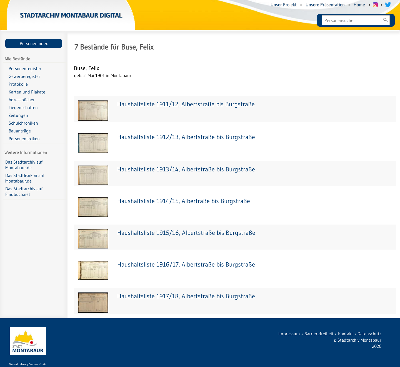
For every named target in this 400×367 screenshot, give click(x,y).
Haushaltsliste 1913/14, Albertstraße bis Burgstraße (186, 169)
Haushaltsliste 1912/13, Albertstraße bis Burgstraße (186, 137)
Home (359, 4)
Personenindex (34, 43)
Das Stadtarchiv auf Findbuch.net (23, 191)
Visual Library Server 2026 (27, 364)
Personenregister (25, 68)
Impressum (289, 333)
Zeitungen (18, 115)
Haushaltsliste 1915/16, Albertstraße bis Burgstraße (186, 233)
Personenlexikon (24, 138)
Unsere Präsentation (325, 4)
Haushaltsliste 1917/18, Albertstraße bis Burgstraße (186, 296)
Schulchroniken (23, 123)
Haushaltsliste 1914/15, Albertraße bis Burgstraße (183, 201)
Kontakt (345, 333)
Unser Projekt (284, 4)
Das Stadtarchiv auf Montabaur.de (23, 164)
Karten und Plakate (27, 92)
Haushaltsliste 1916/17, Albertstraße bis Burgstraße (186, 264)
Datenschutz (369, 333)
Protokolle (18, 84)
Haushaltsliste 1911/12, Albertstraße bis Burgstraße (186, 104)
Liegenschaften (23, 107)
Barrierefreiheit (319, 333)
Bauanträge (20, 131)
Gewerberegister (24, 76)
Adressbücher (22, 99)
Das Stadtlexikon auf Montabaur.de (24, 178)
